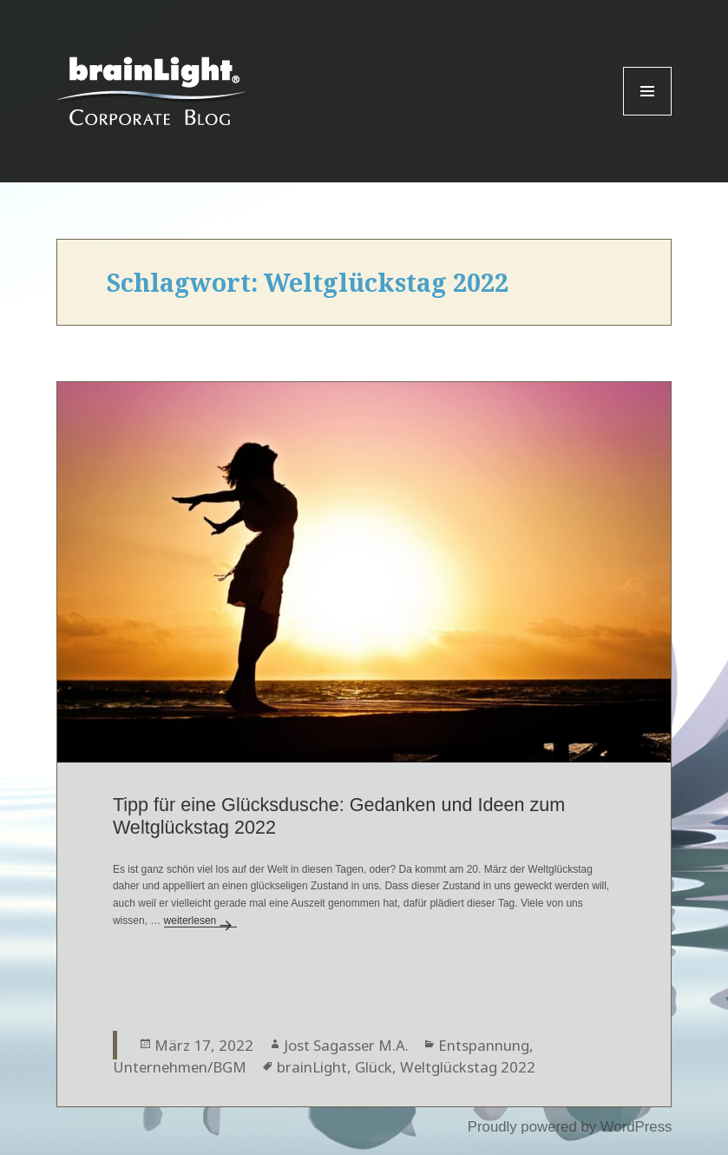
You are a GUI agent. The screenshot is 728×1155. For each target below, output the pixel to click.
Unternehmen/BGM (179, 1067)
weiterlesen (201, 920)
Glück (373, 1067)
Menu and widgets (648, 115)
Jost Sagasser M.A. (346, 1045)
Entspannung (483, 1045)
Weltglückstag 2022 (467, 1067)
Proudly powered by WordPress (570, 1127)
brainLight (312, 1067)
